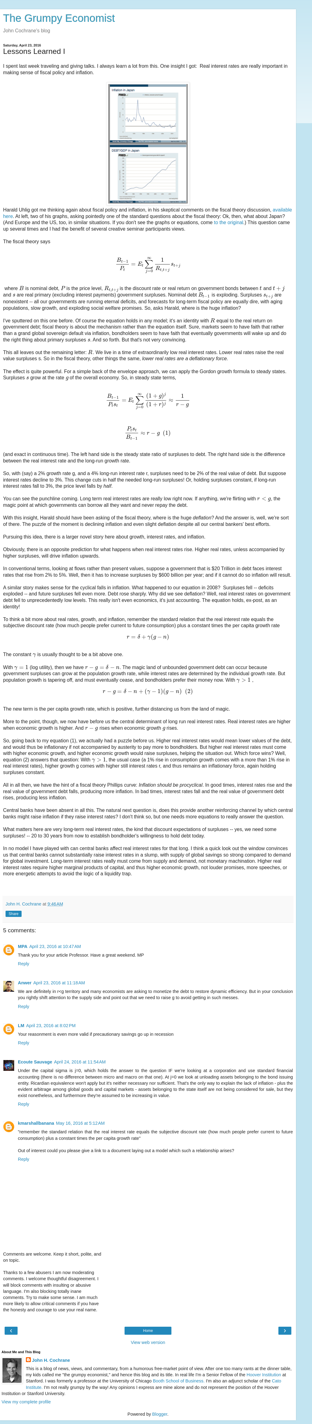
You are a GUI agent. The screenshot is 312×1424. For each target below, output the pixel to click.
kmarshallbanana (36, 1123)
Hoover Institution (264, 1374)
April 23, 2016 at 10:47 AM (55, 946)
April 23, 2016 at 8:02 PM (51, 1025)
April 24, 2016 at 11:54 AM (80, 1061)
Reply (23, 963)
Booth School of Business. (179, 1380)
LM (21, 1025)
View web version (148, 1342)
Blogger (159, 1414)
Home (148, 1331)
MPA (22, 946)
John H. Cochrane (51, 1360)
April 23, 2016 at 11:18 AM (59, 982)
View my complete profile (26, 1401)
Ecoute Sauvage (35, 1061)
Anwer (24, 982)
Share (13, 914)
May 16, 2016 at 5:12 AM (80, 1123)
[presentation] (148, 264)
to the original (228, 222)
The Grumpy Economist (59, 18)
